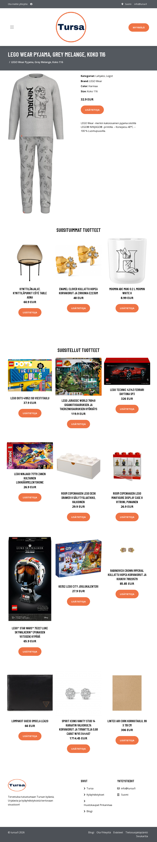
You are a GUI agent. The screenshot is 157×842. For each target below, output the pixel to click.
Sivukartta (142, 836)
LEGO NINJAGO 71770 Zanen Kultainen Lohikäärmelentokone (30, 478)
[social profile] (31, 4)
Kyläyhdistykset (95, 794)
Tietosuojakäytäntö (136, 832)
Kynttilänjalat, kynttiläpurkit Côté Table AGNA (30, 293)
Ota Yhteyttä (104, 832)
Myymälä (139, 27)
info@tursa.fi (140, 4)
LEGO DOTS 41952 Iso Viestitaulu (29, 398)
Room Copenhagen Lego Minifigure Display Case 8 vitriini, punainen (127, 497)
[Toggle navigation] (12, 27)
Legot (109, 76)
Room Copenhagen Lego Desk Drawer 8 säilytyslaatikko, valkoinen (78, 497)
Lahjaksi (100, 76)
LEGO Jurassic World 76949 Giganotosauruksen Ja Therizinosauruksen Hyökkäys (78, 405)
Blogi (89, 811)
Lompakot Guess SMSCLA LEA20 (30, 721)
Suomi (128, 4)
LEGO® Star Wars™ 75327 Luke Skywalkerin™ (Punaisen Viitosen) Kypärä (30, 632)
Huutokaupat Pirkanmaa (98, 805)
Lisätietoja (92, 109)
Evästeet (118, 832)
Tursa (90, 788)
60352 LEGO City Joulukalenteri (78, 586)
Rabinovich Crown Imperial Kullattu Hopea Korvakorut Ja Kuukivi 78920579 (127, 575)
